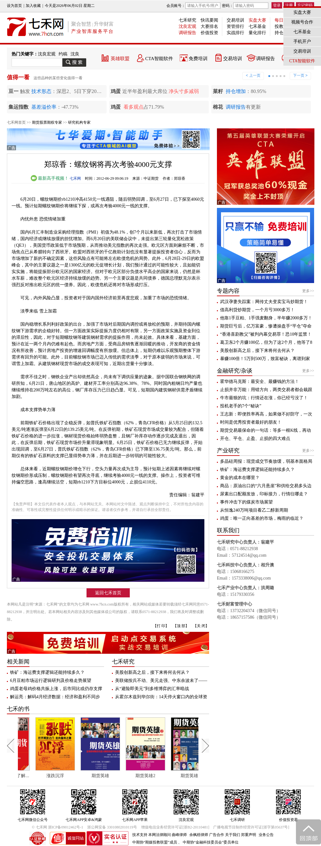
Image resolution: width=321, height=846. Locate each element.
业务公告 (266, 835)
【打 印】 (161, 626)
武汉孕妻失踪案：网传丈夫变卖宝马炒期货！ (264, 301)
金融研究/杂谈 (234, 371)
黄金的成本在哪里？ (240, 477)
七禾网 (75, 178)
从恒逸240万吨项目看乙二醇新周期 (254, 510)
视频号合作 (302, 22)
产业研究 (228, 450)
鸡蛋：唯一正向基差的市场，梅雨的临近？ (261, 518)
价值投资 (209, 32)
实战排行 (235, 32)
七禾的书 (18, 709)
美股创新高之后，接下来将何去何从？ (152, 672)
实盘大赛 (257, 20)
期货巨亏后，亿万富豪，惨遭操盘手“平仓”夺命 (266, 326)
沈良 (75, 54)
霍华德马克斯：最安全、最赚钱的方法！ (259, 381)
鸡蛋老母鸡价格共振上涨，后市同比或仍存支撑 (56, 688)
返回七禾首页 (108, 593)
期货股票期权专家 (47, 122)
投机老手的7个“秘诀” (240, 406)
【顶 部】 (181, 626)
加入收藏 (33, 5)
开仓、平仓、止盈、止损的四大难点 (255, 438)
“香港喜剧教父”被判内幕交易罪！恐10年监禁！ (266, 334)
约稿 (63, 54)
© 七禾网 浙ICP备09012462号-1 (57, 827)
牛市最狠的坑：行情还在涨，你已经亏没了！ (264, 397)
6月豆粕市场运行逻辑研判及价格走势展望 (50, 680)
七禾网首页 (16, 122)
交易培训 (235, 20)
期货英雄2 (171, 775)
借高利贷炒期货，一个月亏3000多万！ (257, 309)
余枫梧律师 (198, 835)
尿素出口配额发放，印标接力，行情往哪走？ (264, 494)
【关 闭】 (201, 626)
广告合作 (216, 835)
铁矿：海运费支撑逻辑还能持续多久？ (47, 672)
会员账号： (193, 6)
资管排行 (235, 26)
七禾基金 (257, 26)
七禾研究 (187, 20)
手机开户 (302, 41)
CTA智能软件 (159, 58)
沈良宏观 (187, 26)
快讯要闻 (209, 20)
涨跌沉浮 (80, 775)
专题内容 (228, 291)
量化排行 (257, 32)
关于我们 (232, 835)
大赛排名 (209, 26)
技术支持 (139, 835)
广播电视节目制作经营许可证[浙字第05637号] (251, 827)
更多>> (308, 291)
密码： (245, 6)
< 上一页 (253, 75)
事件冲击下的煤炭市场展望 (246, 502)
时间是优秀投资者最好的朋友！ (251, 422)
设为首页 (14, 5)
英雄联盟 (120, 58)
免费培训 (198, 58)
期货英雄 (125, 775)
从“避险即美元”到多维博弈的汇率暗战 (152, 688)
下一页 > (300, 75)
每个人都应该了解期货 (37, 775)
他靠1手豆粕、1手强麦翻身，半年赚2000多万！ (266, 318)
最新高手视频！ (50, 178)
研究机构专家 (79, 122)
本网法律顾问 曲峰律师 (167, 835)
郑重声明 (248, 835)
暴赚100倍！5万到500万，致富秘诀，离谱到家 (265, 358)
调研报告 (187, 32)
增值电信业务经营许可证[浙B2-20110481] (175, 827)
